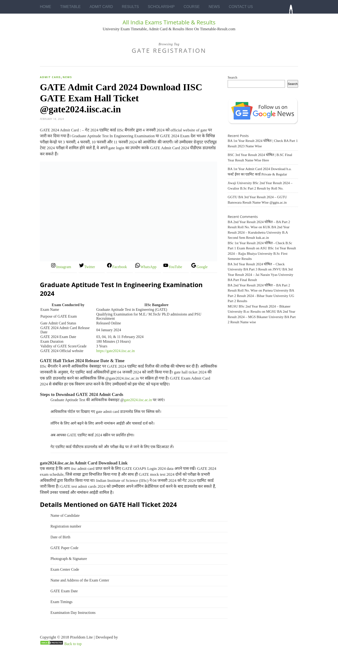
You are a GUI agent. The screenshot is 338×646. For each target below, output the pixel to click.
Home (45, 7)
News (214, 7)
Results (130, 7)
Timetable (70, 7)
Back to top (73, 644)
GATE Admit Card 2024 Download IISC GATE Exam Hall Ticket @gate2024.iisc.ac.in (121, 98)
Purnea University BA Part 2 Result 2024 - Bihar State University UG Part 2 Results (261, 296)
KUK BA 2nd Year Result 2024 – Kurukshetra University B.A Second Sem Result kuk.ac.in (258, 232)
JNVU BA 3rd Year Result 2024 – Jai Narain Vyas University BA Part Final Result (260, 274)
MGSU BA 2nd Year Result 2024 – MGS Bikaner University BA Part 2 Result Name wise (262, 317)
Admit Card (101, 7)
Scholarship (161, 7)
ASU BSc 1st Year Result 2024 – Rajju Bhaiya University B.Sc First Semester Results (262, 253)
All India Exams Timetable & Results (169, 22)
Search (232, 77)
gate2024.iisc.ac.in (138, 400)
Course (192, 7)
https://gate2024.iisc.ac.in (115, 351)
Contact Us (241, 7)
